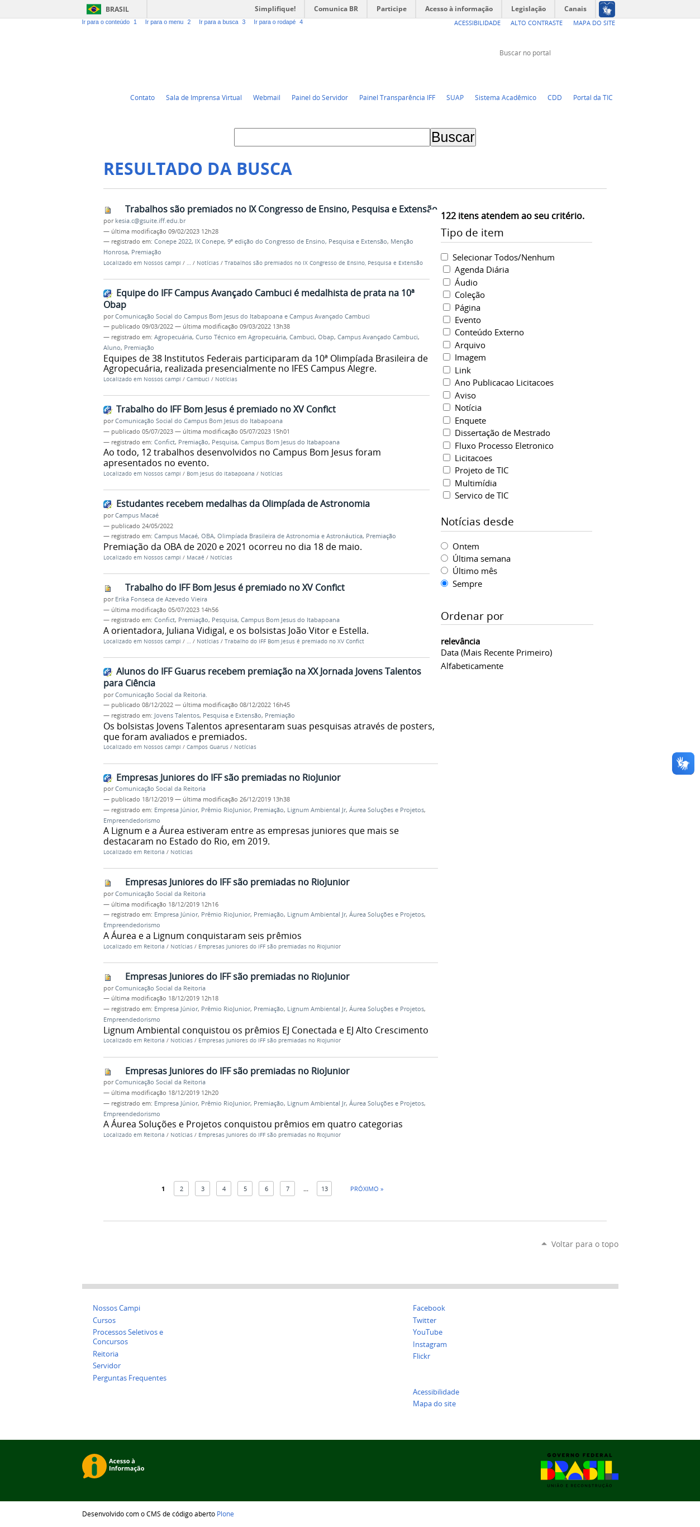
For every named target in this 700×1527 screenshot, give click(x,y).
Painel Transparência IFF (397, 97)
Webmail (266, 97)
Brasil (117, 9)
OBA (207, 536)
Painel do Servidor (320, 97)
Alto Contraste (537, 22)
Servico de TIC (481, 495)
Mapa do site (434, 1404)
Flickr (598, 73)
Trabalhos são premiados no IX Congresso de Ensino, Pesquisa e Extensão (281, 209)
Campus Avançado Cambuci (377, 337)
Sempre (467, 583)
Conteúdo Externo (489, 332)
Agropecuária (173, 337)
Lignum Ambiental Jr (316, 810)
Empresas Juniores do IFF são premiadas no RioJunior (228, 777)
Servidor (107, 1365)
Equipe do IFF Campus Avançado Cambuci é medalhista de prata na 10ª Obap (259, 299)
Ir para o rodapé (279, 21)
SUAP (455, 97)
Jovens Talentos (176, 715)
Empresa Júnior (176, 810)
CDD (554, 97)
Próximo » (366, 1188)
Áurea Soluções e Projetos (386, 810)
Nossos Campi (116, 1308)
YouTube (571, 73)
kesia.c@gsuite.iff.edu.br (150, 221)
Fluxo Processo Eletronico (504, 445)
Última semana (482, 558)
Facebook (585, 73)
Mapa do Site (594, 22)
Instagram (612, 73)
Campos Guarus (207, 747)
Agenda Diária (482, 269)
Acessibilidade (477, 22)
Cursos (104, 1320)
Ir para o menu (169, 21)
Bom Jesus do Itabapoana (221, 473)
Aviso (465, 395)
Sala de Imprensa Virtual (204, 97)
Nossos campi (162, 263)
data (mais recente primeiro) (496, 652)
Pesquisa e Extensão (232, 715)
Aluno (112, 348)
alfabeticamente (472, 665)
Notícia (468, 407)
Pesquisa (224, 442)
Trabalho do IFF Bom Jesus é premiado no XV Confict (226, 409)
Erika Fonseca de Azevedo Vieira (161, 599)
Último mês (475, 570)
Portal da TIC (593, 97)
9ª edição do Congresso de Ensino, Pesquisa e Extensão (307, 241)
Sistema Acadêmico (505, 97)
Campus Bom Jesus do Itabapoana (290, 442)
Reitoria (154, 852)
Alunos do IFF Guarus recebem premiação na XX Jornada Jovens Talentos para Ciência (262, 677)
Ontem (466, 546)
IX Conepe (209, 241)
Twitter (557, 73)
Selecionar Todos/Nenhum (504, 257)
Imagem (470, 357)
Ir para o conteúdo (111, 21)
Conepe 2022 (173, 241)
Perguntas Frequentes (129, 1378)
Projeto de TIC (481, 470)
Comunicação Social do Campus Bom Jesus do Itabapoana (199, 421)
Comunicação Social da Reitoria (160, 789)
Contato (142, 97)
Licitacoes (473, 457)
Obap (326, 337)
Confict (164, 442)
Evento (468, 319)
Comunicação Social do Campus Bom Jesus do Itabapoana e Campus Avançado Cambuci (242, 316)
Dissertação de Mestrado (502, 432)
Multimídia (476, 483)
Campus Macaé (137, 515)
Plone (225, 1513)
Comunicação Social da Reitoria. (161, 695)
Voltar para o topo (584, 1244)
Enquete (470, 420)
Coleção (470, 294)
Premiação (146, 252)
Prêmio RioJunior (225, 810)
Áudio (466, 282)
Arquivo (470, 344)
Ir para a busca (224, 21)
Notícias (208, 263)
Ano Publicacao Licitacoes (504, 382)
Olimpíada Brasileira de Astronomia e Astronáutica (290, 536)
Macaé (195, 557)
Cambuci (302, 337)
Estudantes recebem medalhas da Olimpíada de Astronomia (243, 503)
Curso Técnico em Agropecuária (241, 337)
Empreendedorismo (131, 820)
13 (324, 1188)
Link (463, 370)
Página (467, 307)
